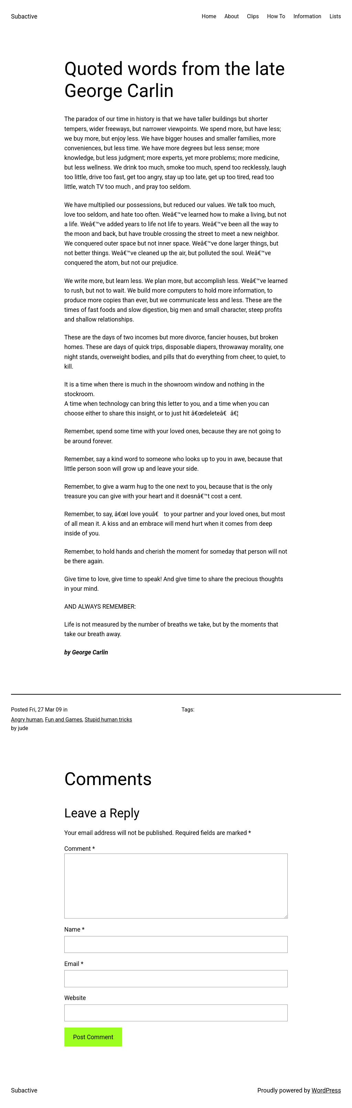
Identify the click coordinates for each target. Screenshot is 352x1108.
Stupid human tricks (108, 720)
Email (73, 963)
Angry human (27, 720)
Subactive (24, 16)
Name (74, 929)
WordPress (326, 1090)
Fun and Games (63, 720)
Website (75, 998)
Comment (79, 848)
